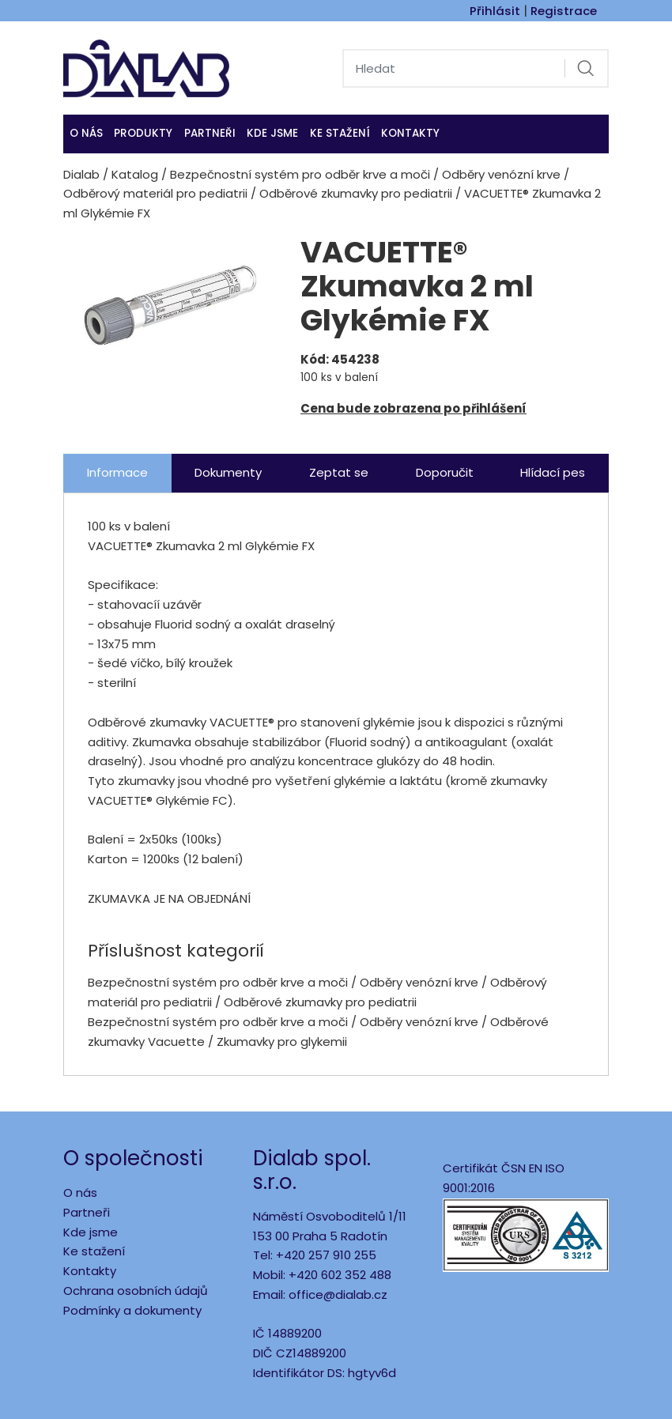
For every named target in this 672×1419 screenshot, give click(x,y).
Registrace (563, 10)
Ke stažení (340, 133)
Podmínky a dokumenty (132, 1310)
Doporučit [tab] (445, 472)
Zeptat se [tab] (338, 472)
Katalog (134, 174)
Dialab (81, 174)
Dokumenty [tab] (228, 472)
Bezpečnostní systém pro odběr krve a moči (300, 174)
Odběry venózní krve (501, 174)
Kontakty (410, 133)
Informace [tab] (117, 472)
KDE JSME (272, 133)
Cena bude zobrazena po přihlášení (413, 408)
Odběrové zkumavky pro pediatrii (355, 193)
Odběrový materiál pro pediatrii (155, 193)
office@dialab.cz (338, 1294)
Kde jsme (90, 1232)
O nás (86, 133)
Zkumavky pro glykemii (282, 1041)
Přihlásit (495, 10)
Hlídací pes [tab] (552, 472)
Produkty (143, 133)
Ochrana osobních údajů (135, 1290)
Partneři (210, 133)
